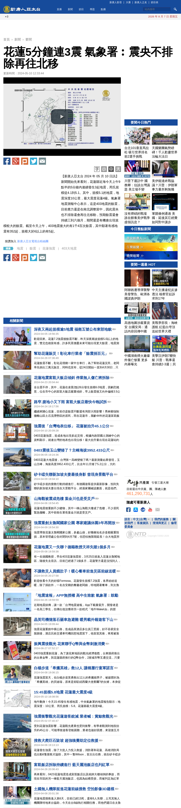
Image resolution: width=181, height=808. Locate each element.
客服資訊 (142, 522)
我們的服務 (161, 519)
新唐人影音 (115, 2)
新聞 (70, 9)
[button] (62, 116)
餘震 (33, 248)
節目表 (154, 2)
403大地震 (69, 248)
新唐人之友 (141, 2)
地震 (20, 248)
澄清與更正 (160, 522)
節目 (81, 9)
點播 (103, 9)
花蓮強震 (48, 248)
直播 (59, 9)
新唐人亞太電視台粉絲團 (32, 241)
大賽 (128, 2)
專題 (92, 9)
